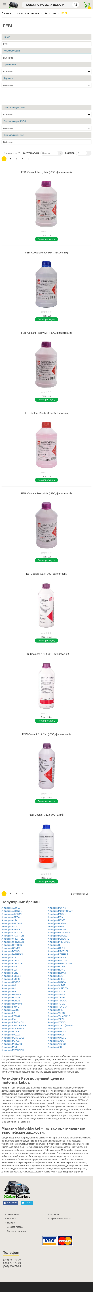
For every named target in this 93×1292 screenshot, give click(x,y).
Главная (7, 13)
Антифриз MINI (9, 1047)
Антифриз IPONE (10, 1007)
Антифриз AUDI (9, 920)
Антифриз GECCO (11, 982)
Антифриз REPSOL (57, 957)
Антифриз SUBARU (57, 985)
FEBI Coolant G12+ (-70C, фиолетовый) (46, 654)
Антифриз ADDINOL (12, 911)
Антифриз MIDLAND (12, 1044)
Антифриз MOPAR (57, 908)
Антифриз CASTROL (12, 932)
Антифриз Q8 (54, 945)
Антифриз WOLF (56, 1034)
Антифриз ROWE (56, 969)
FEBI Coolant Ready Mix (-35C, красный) (46, 413)
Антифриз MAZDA (11, 1034)
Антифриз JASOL (10, 1010)
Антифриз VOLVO (57, 1022)
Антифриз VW (55, 1028)
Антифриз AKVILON (11, 914)
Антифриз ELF (9, 957)
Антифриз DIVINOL (11, 951)
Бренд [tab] (7, 37)
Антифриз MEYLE (10, 1041)
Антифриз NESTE (56, 920)
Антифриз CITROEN (12, 945)
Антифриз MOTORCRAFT (60, 911)
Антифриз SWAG (56, 994)
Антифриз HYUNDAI (12, 1004)
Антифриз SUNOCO (58, 988)
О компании (13, 1214)
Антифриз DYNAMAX (12, 954)
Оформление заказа (60, 1218)
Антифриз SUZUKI (57, 991)
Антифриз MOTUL (57, 914)
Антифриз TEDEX (56, 997)
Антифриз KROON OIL (13, 1022)
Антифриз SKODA (57, 982)
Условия (11, 1222)
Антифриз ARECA (11, 917)
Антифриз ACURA (11, 908)
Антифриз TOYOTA (57, 1007)
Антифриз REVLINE (58, 960)
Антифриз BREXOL (11, 929)
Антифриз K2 (8, 1013)
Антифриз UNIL (55, 1010)
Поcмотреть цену (46, 239)
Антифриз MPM (55, 917)
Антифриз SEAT (56, 976)
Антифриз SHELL (56, 979)
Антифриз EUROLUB (12, 963)
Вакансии (54, 1214)
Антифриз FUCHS (11, 979)
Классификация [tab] (12, 50)
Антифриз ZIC (55, 1047)
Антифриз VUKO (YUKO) (60, 1025)
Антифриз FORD (10, 973)
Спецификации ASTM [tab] (15, 121)
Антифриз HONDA (11, 997)
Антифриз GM (9, 985)
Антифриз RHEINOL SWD (60, 963)
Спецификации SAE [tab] (14, 135)
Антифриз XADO (56, 1041)
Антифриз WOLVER (57, 1038)
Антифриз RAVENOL (58, 951)
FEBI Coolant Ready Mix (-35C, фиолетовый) (46, 172)
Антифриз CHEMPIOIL (13, 939)
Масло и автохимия (28, 13)
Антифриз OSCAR (57, 929)
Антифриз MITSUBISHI (13, 1050)
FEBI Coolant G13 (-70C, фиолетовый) (46, 573)
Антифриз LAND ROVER (14, 1025)
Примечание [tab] (10, 64)
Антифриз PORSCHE (58, 939)
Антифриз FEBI (9, 969)
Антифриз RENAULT (58, 954)
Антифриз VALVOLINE (59, 1016)
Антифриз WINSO (57, 1031)
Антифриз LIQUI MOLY (13, 1028)
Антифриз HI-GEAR (11, 994)
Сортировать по (31, 153)
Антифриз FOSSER (11, 976)
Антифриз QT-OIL (56, 948)
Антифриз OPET (56, 926)
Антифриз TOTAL (56, 1004)
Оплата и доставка (16, 1231)
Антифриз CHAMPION (13, 935)
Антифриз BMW (9, 926)
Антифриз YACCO (57, 1044)
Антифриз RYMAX (57, 973)
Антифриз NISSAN (57, 923)
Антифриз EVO (9, 966)
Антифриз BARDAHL (12, 923)
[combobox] (50, 5)
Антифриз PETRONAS (59, 932)
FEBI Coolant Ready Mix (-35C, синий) (46, 252)
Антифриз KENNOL (11, 1016)
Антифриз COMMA (11, 948)
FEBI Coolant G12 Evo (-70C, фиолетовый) (46, 734)
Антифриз (50, 13)
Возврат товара (15, 1227)
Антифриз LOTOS (10, 1031)
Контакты (11, 1218)
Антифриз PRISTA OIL (59, 942)
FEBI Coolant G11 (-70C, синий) (46, 814)
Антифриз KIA (9, 1019)
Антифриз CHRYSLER (13, 942)
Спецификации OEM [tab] (14, 107)
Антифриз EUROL (11, 960)
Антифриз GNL (9, 988)
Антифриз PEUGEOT (58, 935)
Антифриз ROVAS (57, 966)
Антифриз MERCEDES (13, 1038)
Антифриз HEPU (10, 991)
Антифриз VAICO (56, 1013)
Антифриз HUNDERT (12, 1000)
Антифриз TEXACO (57, 1000)
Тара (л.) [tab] (8, 78)
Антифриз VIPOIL (56, 1019)
